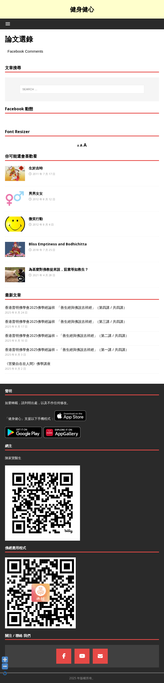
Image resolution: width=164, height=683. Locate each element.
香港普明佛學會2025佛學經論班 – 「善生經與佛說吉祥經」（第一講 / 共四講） (67, 349)
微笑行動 (36, 218)
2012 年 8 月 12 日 (44, 199)
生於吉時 (36, 168)
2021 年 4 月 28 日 (44, 275)
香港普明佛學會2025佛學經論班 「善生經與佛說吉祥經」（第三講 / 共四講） (66, 321)
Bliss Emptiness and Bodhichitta (58, 244)
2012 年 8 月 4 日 (43, 224)
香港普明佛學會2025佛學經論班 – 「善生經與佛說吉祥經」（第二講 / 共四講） (67, 335)
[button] (6, 24)
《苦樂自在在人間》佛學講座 (27, 363)
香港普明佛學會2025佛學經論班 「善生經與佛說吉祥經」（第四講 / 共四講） (66, 307)
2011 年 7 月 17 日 (44, 174)
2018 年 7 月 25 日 (44, 250)
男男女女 (36, 193)
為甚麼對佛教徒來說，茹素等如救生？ (58, 269)
